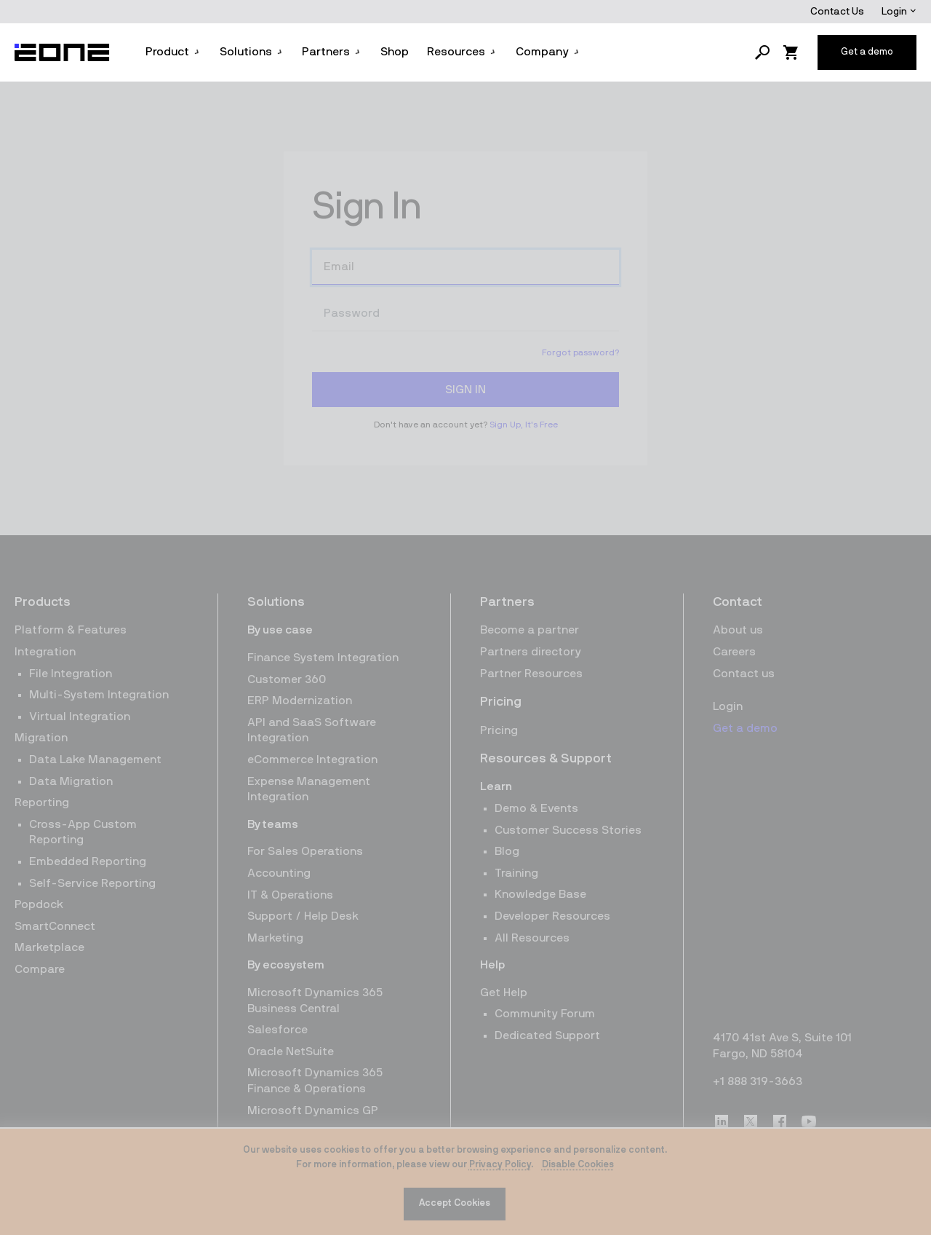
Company (548, 52)
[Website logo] (63, 52)
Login (899, 12)
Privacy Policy (500, 1164)
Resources (462, 52)
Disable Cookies (578, 1164)
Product (173, 52)
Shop (394, 52)
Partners (331, 52)
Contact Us (837, 12)
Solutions (252, 52)
